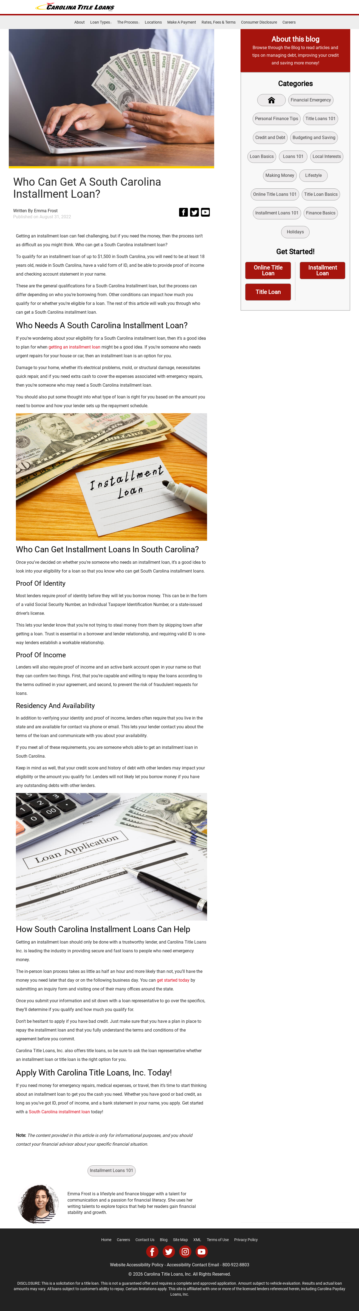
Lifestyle (313, 175)
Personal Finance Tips (276, 118)
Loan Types (101, 22)
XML (197, 1240)
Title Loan (268, 292)
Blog (164, 1240)
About (79, 22)
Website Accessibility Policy (136, 1264)
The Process (128, 22)
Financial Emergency (311, 100)
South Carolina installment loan (59, 1111)
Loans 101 (293, 156)
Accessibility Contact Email (193, 1264)
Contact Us (144, 1240)
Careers (289, 22)
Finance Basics (320, 213)
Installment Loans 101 (111, 1170)
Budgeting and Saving (314, 137)
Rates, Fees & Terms (219, 22)
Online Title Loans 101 (275, 194)
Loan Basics (262, 156)
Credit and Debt (270, 137)
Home (106, 1240)
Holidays (295, 231)
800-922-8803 (235, 1264)
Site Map (180, 1240)
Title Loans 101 (321, 118)
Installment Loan (322, 270)
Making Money (279, 175)
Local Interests (327, 156)
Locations (153, 22)
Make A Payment (181, 22)
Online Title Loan (268, 270)
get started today (173, 980)
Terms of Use (218, 1240)
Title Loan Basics (321, 194)
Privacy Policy (246, 1240)
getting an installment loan (74, 347)
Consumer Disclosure (259, 22)
